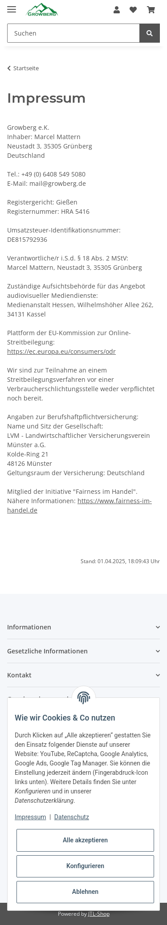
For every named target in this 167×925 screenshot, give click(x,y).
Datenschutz (71, 817)
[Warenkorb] (151, 10)
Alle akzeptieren (85, 840)
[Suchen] (73, 33)
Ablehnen (85, 891)
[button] (117, 10)
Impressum (30, 817)
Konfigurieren (85, 865)
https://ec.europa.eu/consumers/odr (61, 351)
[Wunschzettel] (133, 10)
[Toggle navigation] (11, 5)
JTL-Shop (99, 913)
